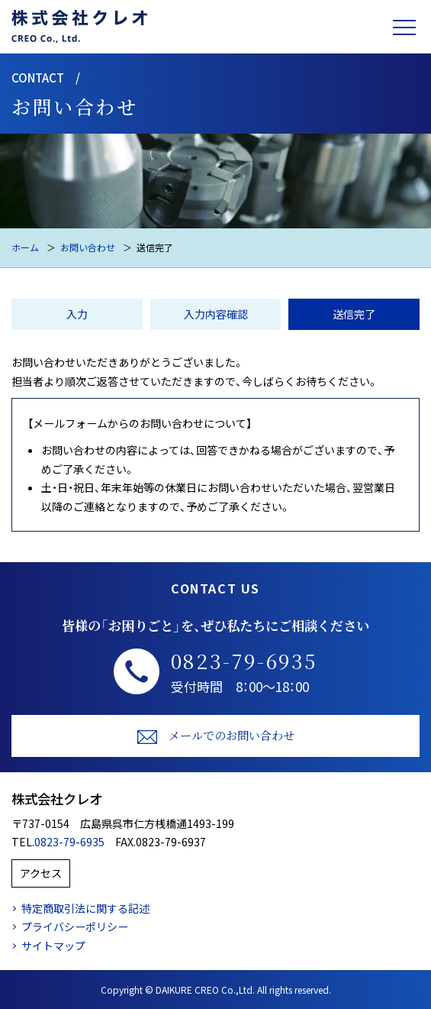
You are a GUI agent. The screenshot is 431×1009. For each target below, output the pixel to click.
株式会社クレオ (56, 798)
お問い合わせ (87, 247)
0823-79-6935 (244, 661)
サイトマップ (53, 945)
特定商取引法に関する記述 (85, 908)
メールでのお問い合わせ (215, 736)
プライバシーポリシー (74, 926)
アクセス (41, 873)
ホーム (25, 247)
